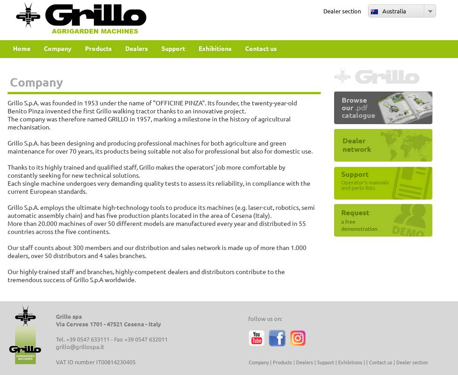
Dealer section (342, 11)
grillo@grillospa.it (80, 346)
